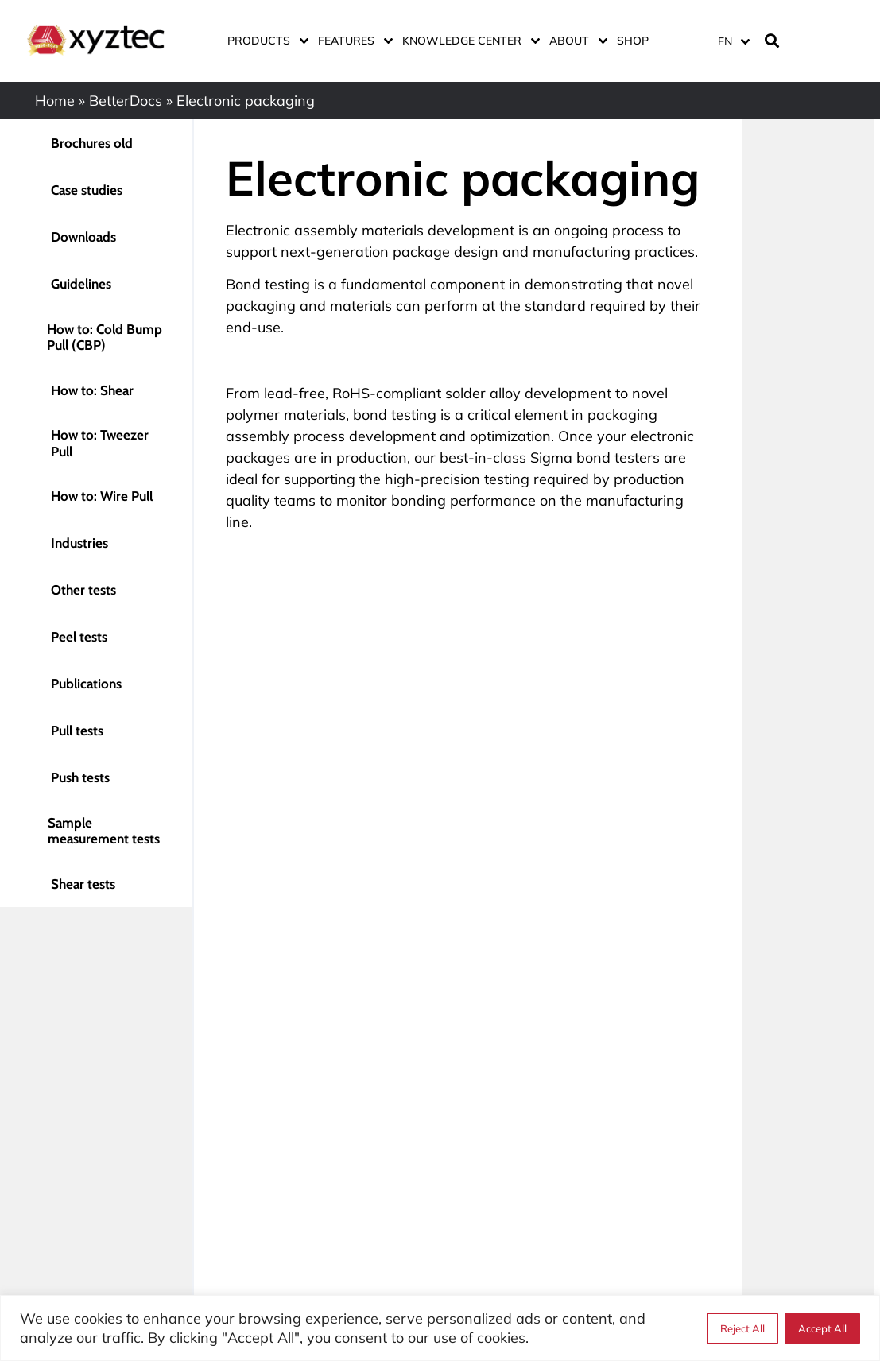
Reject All (742, 1328)
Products (264, 40)
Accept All (822, 1328)
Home (55, 100)
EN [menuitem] (725, 41)
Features (352, 40)
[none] (730, 41)
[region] (440, 1328)
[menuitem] (733, 41)
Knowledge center (467, 40)
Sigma (551, 457)
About (575, 40)
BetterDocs (125, 100)
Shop (633, 40)
